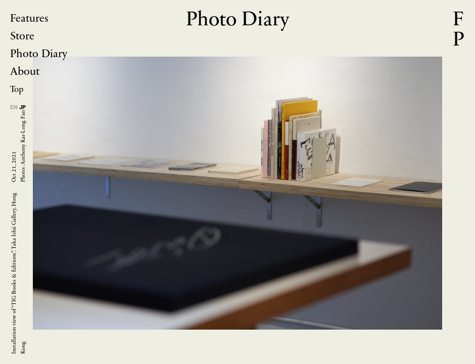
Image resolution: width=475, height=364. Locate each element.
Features (29, 19)
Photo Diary (38, 54)
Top (16, 89)
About (24, 72)
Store (22, 36)
